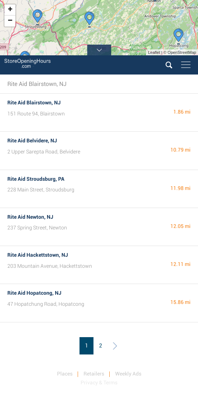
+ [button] (10, 9)
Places (65, 374)
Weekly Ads (128, 374)
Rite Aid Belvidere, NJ (32, 140)
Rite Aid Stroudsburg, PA (35, 179)
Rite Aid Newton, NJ (30, 217)
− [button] (10, 21)
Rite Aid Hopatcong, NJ (34, 293)
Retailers (94, 374)
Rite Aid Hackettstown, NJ (37, 255)
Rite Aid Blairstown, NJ (34, 102)
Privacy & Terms (99, 382)
